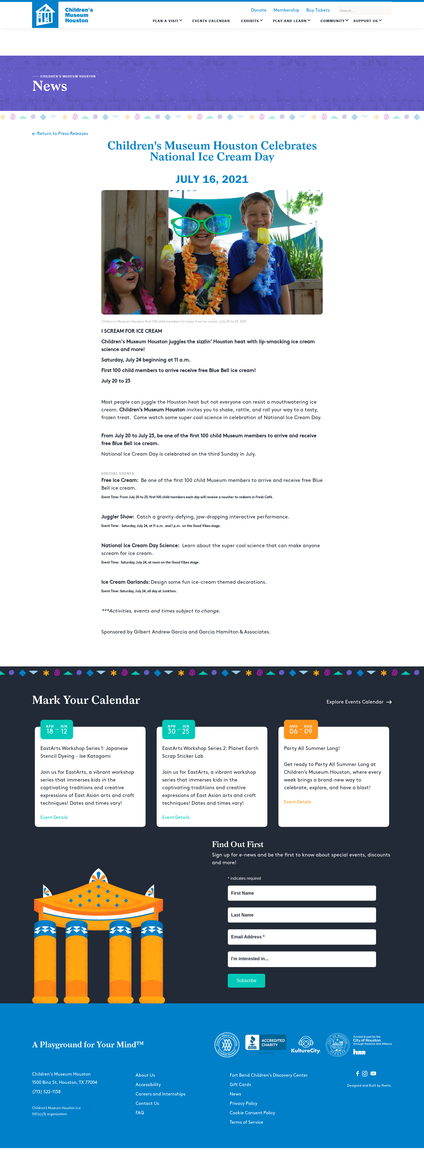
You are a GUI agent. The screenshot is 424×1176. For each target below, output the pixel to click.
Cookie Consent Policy (252, 1113)
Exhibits (250, 20)
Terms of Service (246, 1122)
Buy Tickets (318, 10)
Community (332, 20)
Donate (259, 10)
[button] (168, 23)
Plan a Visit (166, 20)
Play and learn (290, 20)
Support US (365, 20)
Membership (286, 10)
